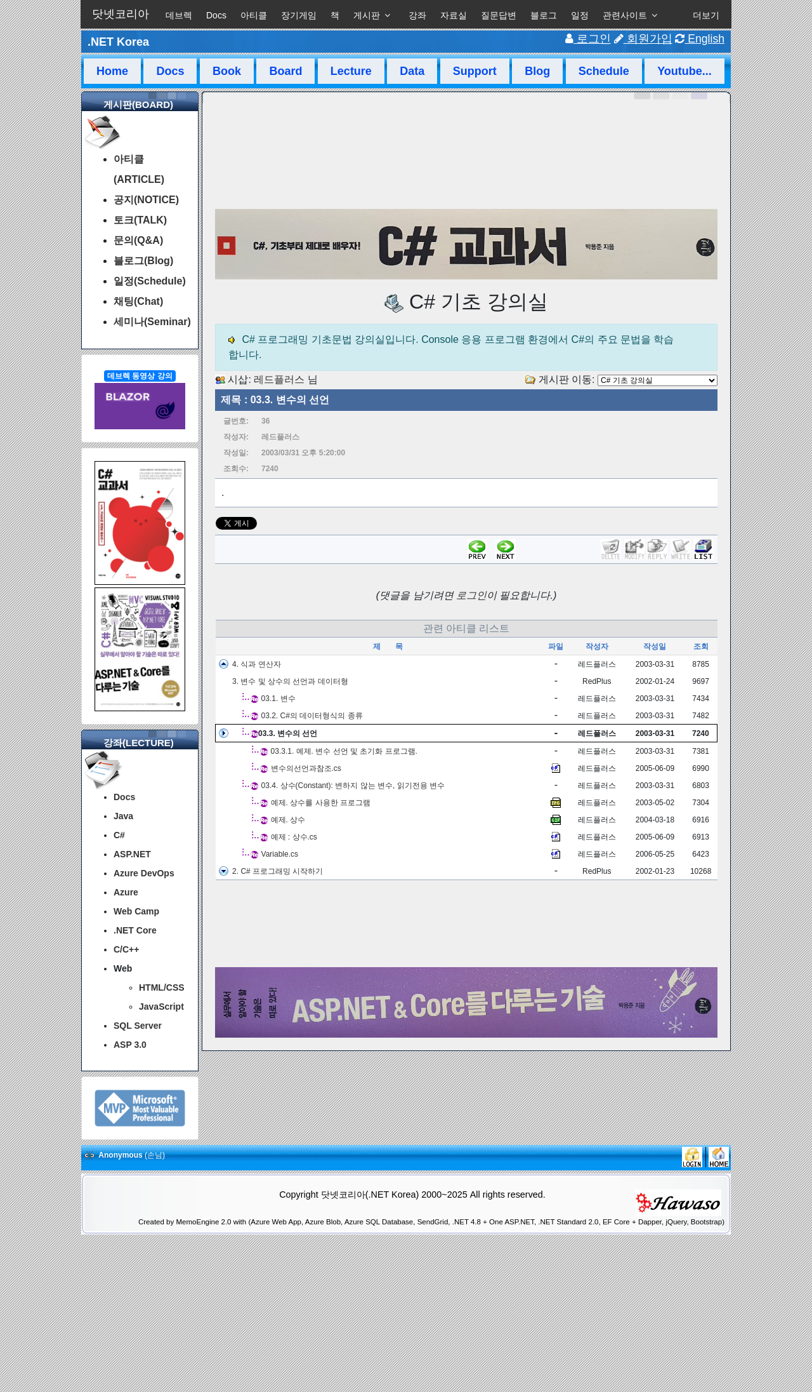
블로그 (543, 15)
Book (227, 71)
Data (412, 71)
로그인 (588, 38)
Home (112, 71)
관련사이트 (625, 15)
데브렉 (179, 15)
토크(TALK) (140, 220)
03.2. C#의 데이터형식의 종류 (312, 715)
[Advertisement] (466, 924)
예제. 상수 (288, 819)
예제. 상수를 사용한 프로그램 (320, 802)
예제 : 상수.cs (294, 837)
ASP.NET (132, 854)
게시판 (366, 15)
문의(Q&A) (138, 240)
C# (119, 835)
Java (123, 816)
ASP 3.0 (130, 1045)
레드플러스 (279, 379)
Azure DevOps (144, 873)
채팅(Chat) (138, 301)
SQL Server (138, 1026)
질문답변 (498, 15)
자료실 (453, 15)
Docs (216, 15)
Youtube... (684, 71)
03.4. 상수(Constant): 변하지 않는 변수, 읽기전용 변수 (353, 785)
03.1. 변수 (278, 698)
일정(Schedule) (150, 281)
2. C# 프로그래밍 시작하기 (277, 871)
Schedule (604, 71)
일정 (580, 15)
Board (285, 71)
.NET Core (135, 930)
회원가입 (643, 38)
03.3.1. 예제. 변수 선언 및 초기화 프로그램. (344, 751)
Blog (537, 71)
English (699, 38)
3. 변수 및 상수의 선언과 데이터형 (290, 681)
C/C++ (126, 949)
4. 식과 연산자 (256, 664)
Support (475, 71)
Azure (126, 892)
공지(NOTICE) (146, 199)
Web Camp (136, 911)
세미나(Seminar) (152, 321)
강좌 (417, 15)
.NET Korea (118, 42)
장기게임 (299, 15)
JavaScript (161, 1006)
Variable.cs (279, 854)
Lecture (351, 71)
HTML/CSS (162, 987)
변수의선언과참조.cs (306, 768)
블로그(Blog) (143, 260)
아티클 (253, 15)
